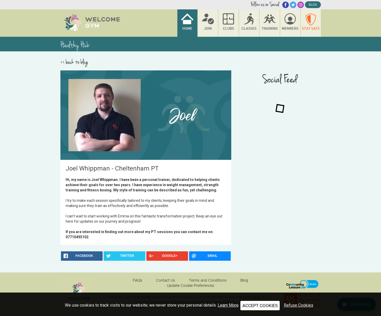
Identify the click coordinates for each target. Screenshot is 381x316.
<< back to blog (74, 62)
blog (313, 5)
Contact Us (165, 280)
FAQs (137, 280)
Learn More (228, 305)
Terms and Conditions (208, 280)
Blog (244, 280)
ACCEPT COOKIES (260, 305)
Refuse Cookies (298, 305)
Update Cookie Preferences (190, 286)
